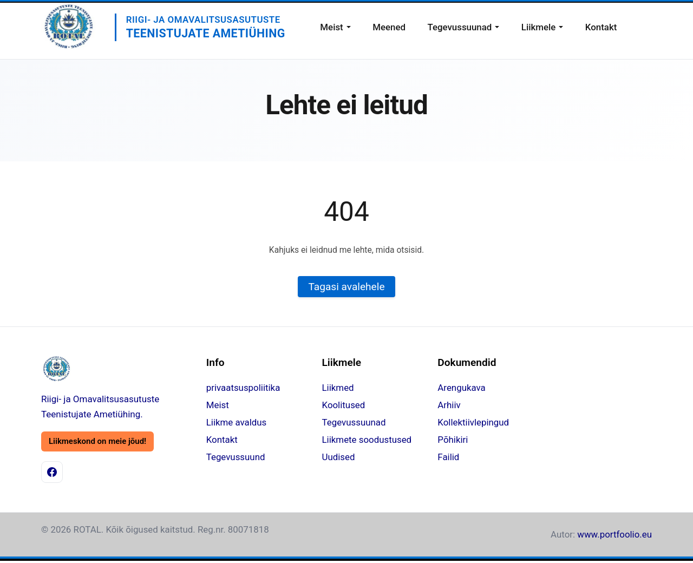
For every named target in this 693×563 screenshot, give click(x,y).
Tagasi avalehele (346, 286)
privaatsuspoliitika (243, 387)
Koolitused (343, 405)
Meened (389, 27)
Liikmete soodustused (367, 439)
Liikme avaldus (236, 422)
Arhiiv (448, 405)
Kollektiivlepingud (473, 422)
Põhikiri (452, 439)
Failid (448, 456)
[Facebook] (52, 472)
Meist (331, 27)
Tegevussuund (235, 456)
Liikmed (338, 387)
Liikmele (538, 27)
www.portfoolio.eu (614, 534)
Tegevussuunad (459, 27)
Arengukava (461, 387)
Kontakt (601, 27)
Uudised (338, 456)
